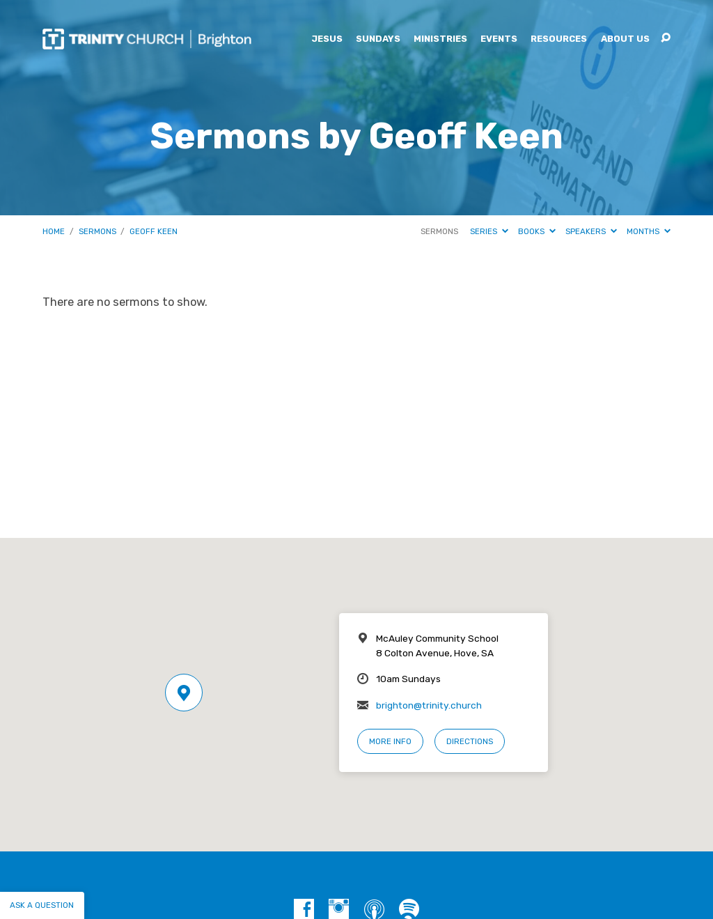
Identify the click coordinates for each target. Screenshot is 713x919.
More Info (390, 741)
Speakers (591, 231)
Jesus (327, 39)
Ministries (440, 39)
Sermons (97, 231)
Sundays (378, 39)
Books (537, 231)
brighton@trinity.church (429, 705)
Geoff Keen (154, 231)
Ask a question (42, 905)
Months (649, 231)
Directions (469, 741)
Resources (559, 39)
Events (498, 39)
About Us (625, 39)
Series (489, 231)
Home (53, 231)
